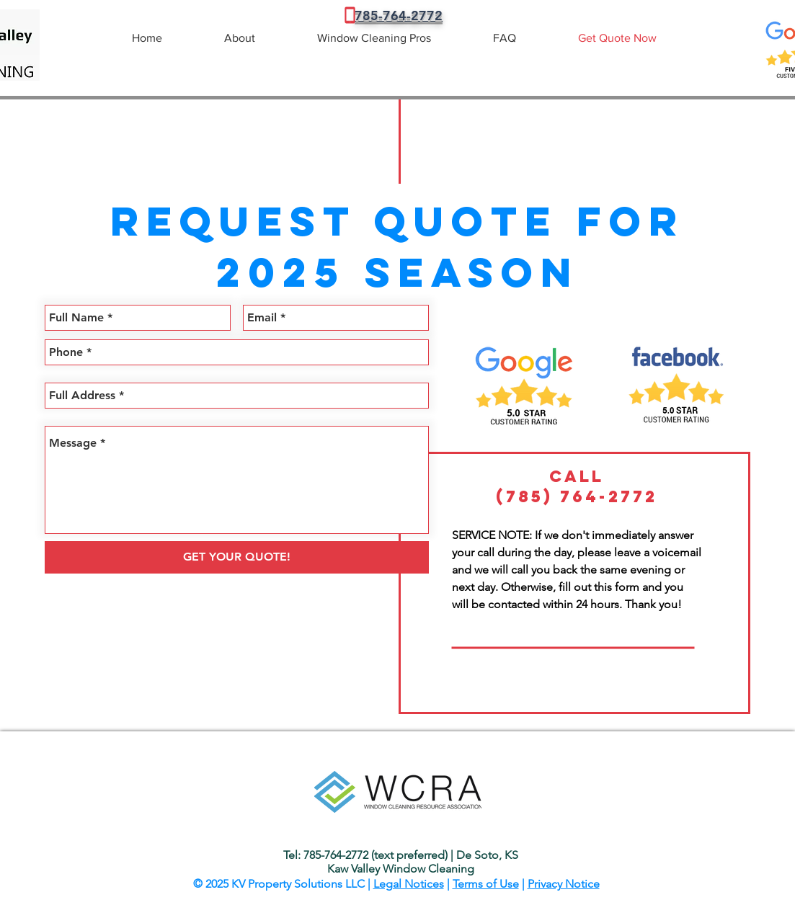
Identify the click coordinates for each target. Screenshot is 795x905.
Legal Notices (408, 884)
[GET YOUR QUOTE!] (237, 557)
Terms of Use (486, 884)
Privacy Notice (564, 884)
